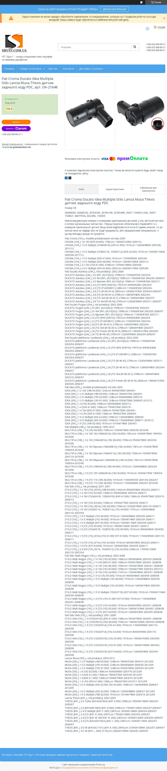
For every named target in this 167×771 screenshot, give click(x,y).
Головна (9, 68)
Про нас (53, 68)
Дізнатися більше (114, 9)
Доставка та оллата (91, 68)
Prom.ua (100, 764)
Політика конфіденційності (104, 767)
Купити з (16, 128)
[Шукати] (135, 47)
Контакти (68, 68)
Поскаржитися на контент (75, 767)
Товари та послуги (30, 68)
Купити (16, 122)
